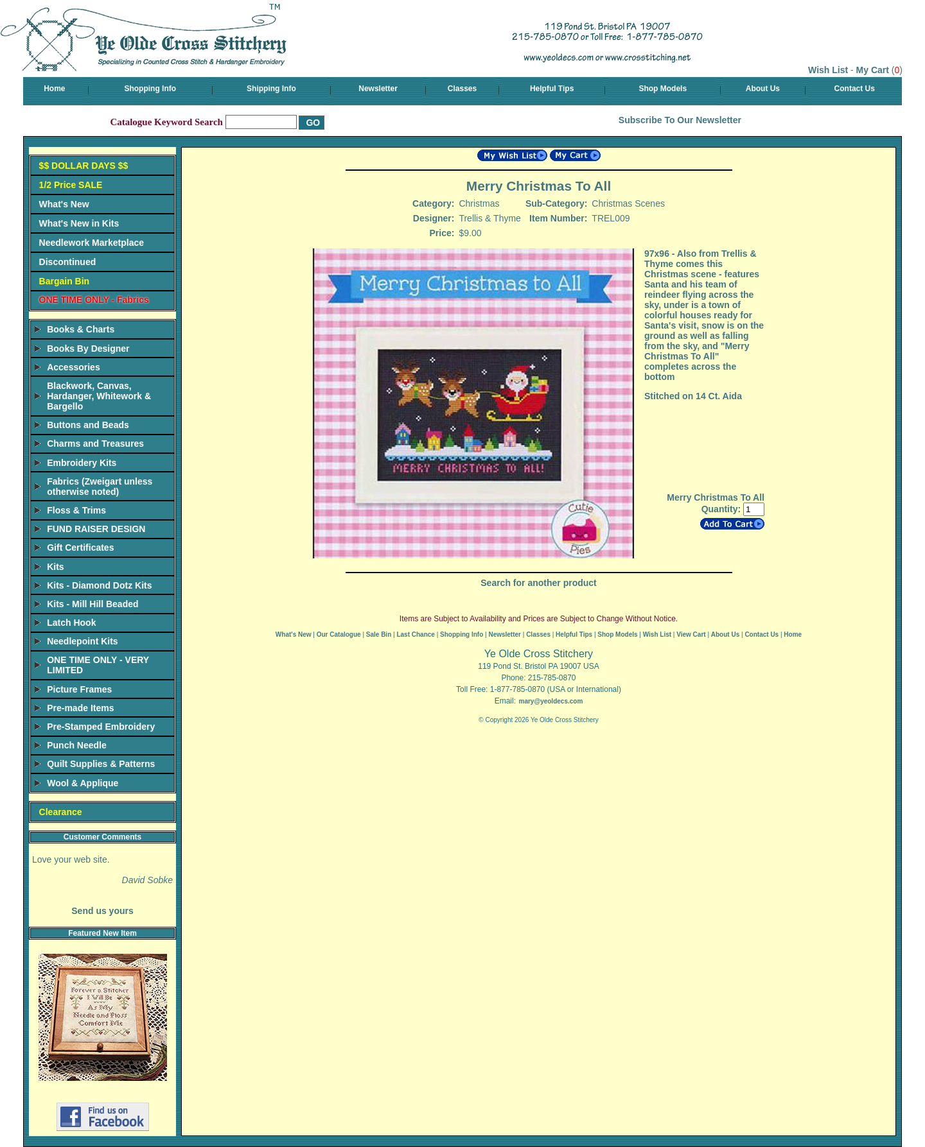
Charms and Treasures (95, 443)
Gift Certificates (80, 547)
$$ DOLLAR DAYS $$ (83, 165)
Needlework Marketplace (91, 242)
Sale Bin (378, 634)
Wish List (828, 70)
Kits (55, 567)
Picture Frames (79, 689)
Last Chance (415, 634)
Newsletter (378, 88)
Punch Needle (77, 745)
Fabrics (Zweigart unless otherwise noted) (99, 486)
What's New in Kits (79, 223)
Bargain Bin (64, 281)
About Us (763, 88)
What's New (64, 204)
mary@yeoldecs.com (550, 701)
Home (54, 88)
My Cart (872, 70)
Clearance (60, 812)
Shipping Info (271, 88)
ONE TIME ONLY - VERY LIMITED (98, 665)
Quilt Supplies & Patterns (101, 764)
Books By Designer (88, 348)
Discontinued (67, 262)
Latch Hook (71, 622)
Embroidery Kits (81, 463)
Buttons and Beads (88, 425)
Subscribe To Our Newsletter (680, 120)
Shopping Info (150, 88)
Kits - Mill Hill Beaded (92, 604)
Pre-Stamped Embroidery (101, 726)
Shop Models (663, 88)
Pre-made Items (80, 708)
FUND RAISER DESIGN (96, 529)
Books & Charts (80, 329)
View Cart (690, 634)
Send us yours (102, 911)
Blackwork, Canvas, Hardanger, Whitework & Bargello (99, 396)
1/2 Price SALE (71, 185)
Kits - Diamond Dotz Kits (99, 585)
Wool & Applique (82, 783)
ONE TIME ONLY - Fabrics (94, 300)
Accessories (73, 367)
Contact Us (854, 88)
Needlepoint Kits (82, 641)
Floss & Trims (76, 510)
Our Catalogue (339, 634)
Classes (462, 88)
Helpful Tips (552, 88)
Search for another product (538, 583)
